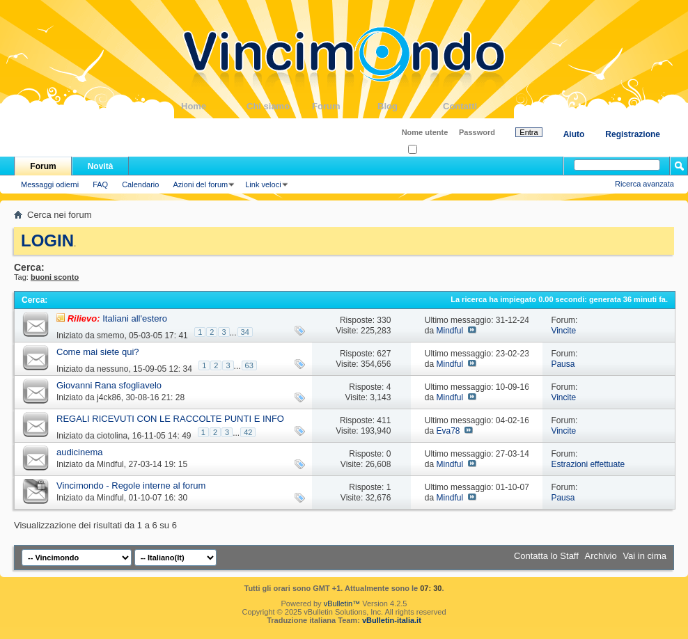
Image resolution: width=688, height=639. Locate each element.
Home (214, 106)
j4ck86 (109, 397)
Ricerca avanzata (644, 184)
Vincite (563, 331)
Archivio (601, 556)
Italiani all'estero (134, 318)
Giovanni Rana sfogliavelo (109, 385)
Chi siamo (279, 106)
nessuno (112, 369)
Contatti (475, 106)
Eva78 (448, 431)
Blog (410, 106)
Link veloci (263, 184)
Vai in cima (644, 556)
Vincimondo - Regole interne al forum (130, 485)
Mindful (449, 331)
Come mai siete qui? (97, 352)
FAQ (100, 184)
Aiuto (574, 134)
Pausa (562, 364)
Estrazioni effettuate (588, 464)
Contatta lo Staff (546, 556)
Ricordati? (429, 150)
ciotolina (112, 436)
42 (248, 432)
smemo (110, 335)
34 (245, 332)
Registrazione (632, 134)
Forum (344, 106)
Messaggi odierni (50, 184)
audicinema (79, 452)
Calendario (140, 184)
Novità (101, 166)
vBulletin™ (342, 603)
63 (249, 365)
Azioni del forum (200, 184)
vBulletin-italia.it (391, 620)
